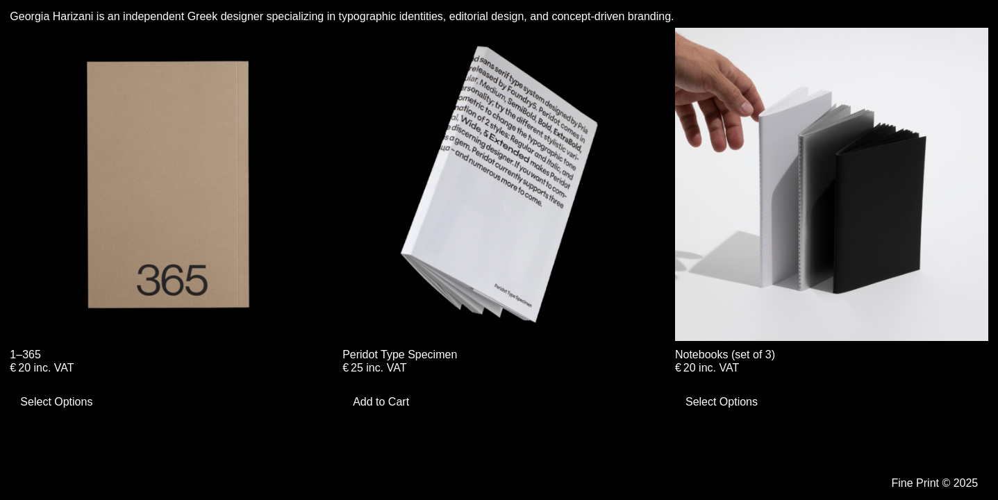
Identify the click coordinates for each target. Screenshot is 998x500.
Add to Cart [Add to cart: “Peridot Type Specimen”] (381, 402)
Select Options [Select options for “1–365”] (56, 402)
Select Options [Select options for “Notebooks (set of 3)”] (721, 402)
